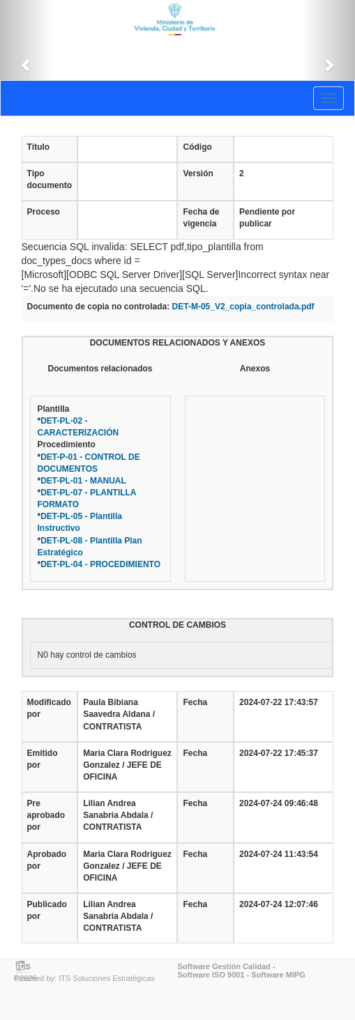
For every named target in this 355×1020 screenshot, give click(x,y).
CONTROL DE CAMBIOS (177, 625)
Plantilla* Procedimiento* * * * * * (99, 486)
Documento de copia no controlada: (98, 306)
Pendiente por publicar (267, 218)
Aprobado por (47, 860)
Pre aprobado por (46, 815)
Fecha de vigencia (201, 218)
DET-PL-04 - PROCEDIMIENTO (100, 564)
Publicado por (47, 910)
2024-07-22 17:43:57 (278, 702)
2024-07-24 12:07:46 (278, 904)
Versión (198, 173)
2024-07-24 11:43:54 (278, 854)
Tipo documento (50, 179)
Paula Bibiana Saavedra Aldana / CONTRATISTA (119, 714)
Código (197, 147)
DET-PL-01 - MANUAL (83, 481)
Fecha (195, 702)
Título (38, 147)
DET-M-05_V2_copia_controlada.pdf (243, 306)
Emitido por (42, 759)
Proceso (43, 212)
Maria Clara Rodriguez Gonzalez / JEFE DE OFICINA (127, 765)
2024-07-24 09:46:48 (278, 803)
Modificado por (49, 708)
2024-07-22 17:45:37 (278, 753)
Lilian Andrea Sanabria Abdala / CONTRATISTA (118, 815)
